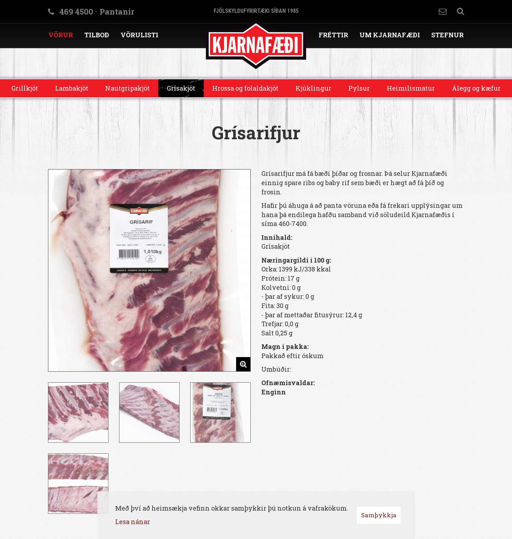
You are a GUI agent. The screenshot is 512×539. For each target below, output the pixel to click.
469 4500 (76, 11)
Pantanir (117, 11)
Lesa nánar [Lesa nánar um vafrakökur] (132, 521)
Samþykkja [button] (378, 515)
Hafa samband (443, 11)
